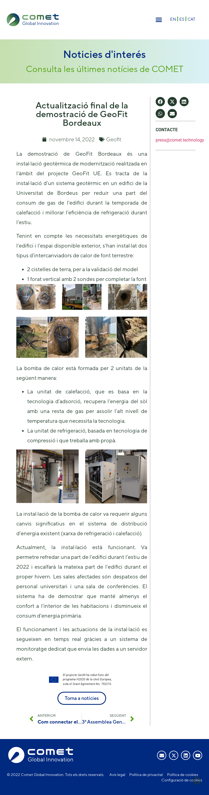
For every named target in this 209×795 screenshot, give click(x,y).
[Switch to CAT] (191, 19)
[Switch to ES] (181, 19)
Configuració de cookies (181, 780)
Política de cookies (182, 774)
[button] (159, 20)
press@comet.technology (180, 140)
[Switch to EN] (173, 19)
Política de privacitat (146, 774)
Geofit (113, 139)
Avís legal (117, 774)
